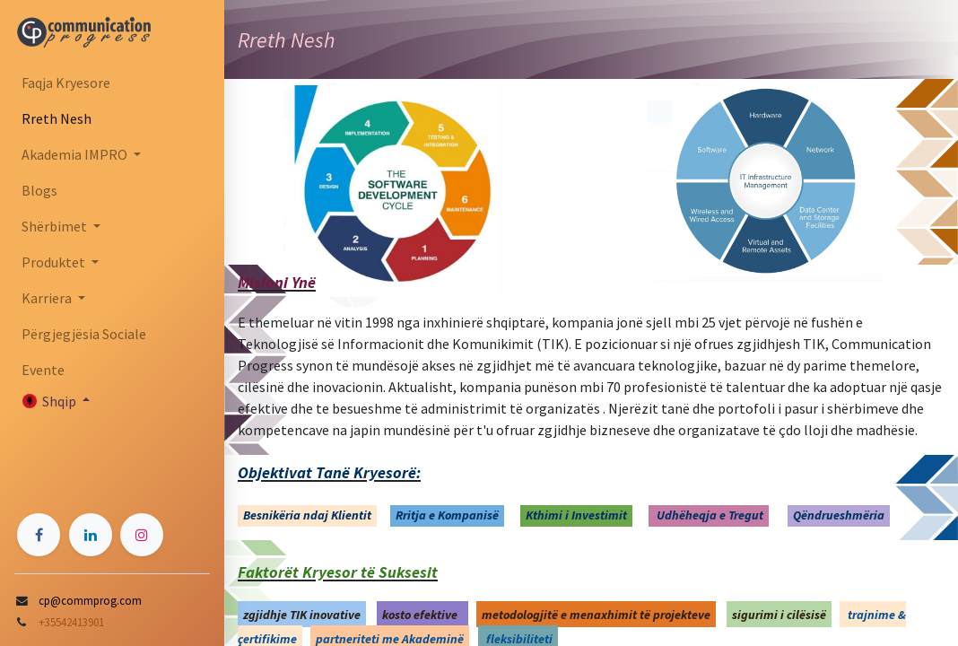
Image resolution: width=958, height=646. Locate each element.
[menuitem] (112, 82)
